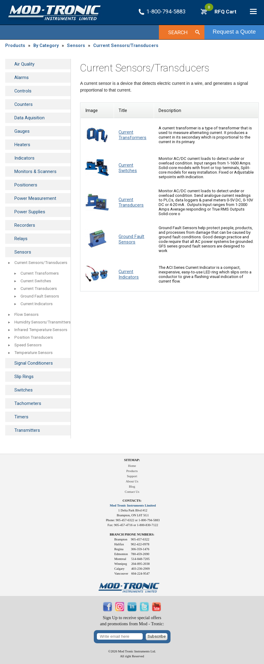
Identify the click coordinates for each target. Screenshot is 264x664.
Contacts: (132, 500)
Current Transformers (39, 273)
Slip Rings (24, 376)
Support (132, 476)
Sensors (76, 45)
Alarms (21, 77)
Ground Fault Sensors (39, 296)
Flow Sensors (26, 314)
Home (132, 465)
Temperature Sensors (33, 352)
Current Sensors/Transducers (125, 45)
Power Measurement (35, 198)
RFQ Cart (221, 12)
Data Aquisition (29, 118)
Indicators (24, 158)
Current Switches (35, 281)
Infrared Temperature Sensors (40, 329)
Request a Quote (234, 31)
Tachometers (27, 403)
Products (15, 45)
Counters (23, 104)
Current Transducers (38, 288)
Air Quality (24, 64)
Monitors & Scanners (35, 171)
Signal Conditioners (33, 363)
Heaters (22, 144)
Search (178, 32)
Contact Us (132, 491)
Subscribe (157, 636)
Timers (21, 417)
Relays (21, 238)
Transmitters (27, 430)
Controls (22, 91)
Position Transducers (33, 337)
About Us (132, 481)
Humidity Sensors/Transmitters (42, 322)
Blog (132, 486)
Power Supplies (29, 212)
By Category (46, 45)
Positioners (25, 185)
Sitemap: (132, 460)
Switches (23, 390)
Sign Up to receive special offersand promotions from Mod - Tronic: (132, 620)
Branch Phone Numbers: (132, 534)
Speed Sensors (28, 345)
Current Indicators (36, 303)
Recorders (24, 225)
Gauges (22, 131)
